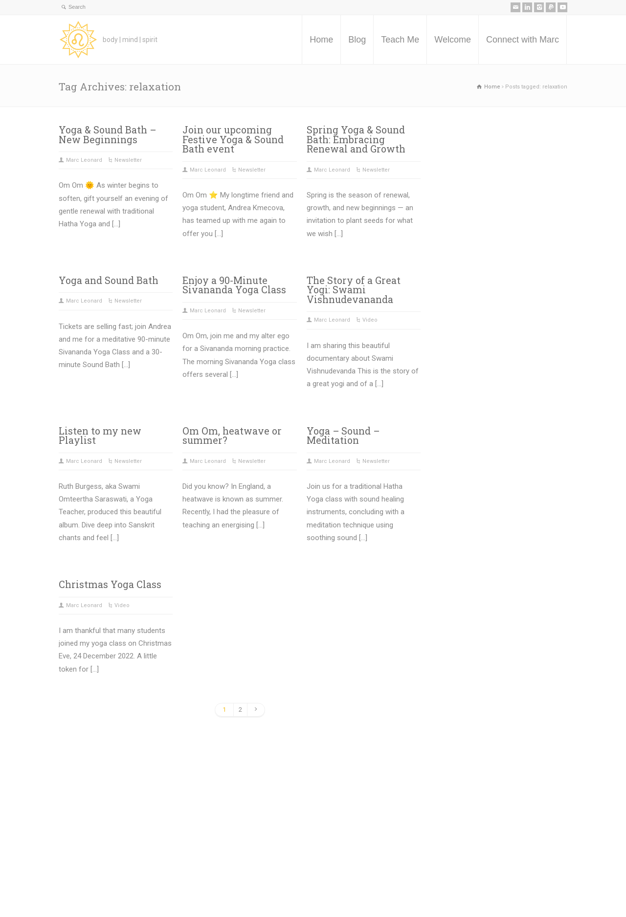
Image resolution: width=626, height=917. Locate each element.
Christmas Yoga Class (110, 584)
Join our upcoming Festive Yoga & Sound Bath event (233, 139)
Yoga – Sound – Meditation (343, 436)
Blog (357, 39)
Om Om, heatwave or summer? (232, 436)
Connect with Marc (522, 39)
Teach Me (400, 39)
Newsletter (128, 160)
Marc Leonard (84, 160)
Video (370, 320)
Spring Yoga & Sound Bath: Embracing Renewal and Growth (356, 139)
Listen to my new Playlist (100, 436)
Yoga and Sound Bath (108, 280)
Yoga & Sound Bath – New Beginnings (107, 135)
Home (321, 39)
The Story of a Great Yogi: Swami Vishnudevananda (354, 290)
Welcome (452, 39)
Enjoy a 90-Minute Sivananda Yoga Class (234, 285)
